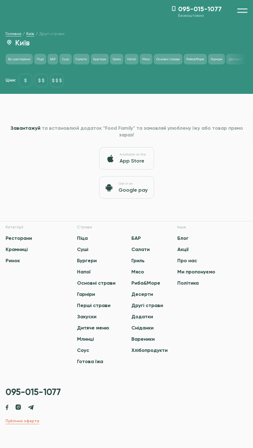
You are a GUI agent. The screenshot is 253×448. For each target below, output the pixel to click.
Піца (82, 238)
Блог (183, 238)
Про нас (187, 260)
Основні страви (96, 283)
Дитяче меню (93, 328)
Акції (183, 249)
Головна (13, 33)
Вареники (143, 339)
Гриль (138, 260)
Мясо (137, 272)
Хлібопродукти (149, 350)
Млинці (85, 339)
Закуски (86, 317)
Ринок (13, 260)
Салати (140, 249)
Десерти (142, 294)
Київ (30, 33)
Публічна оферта (22, 421)
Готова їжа (90, 361)
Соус (83, 350)
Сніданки (142, 328)
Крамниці (17, 249)
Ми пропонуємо (196, 272)
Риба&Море (145, 283)
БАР (136, 238)
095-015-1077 (33, 392)
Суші (82, 249)
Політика (188, 283)
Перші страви (93, 305)
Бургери (87, 260)
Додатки (142, 317)
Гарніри (86, 294)
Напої (83, 272)
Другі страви (147, 305)
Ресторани (19, 238)
